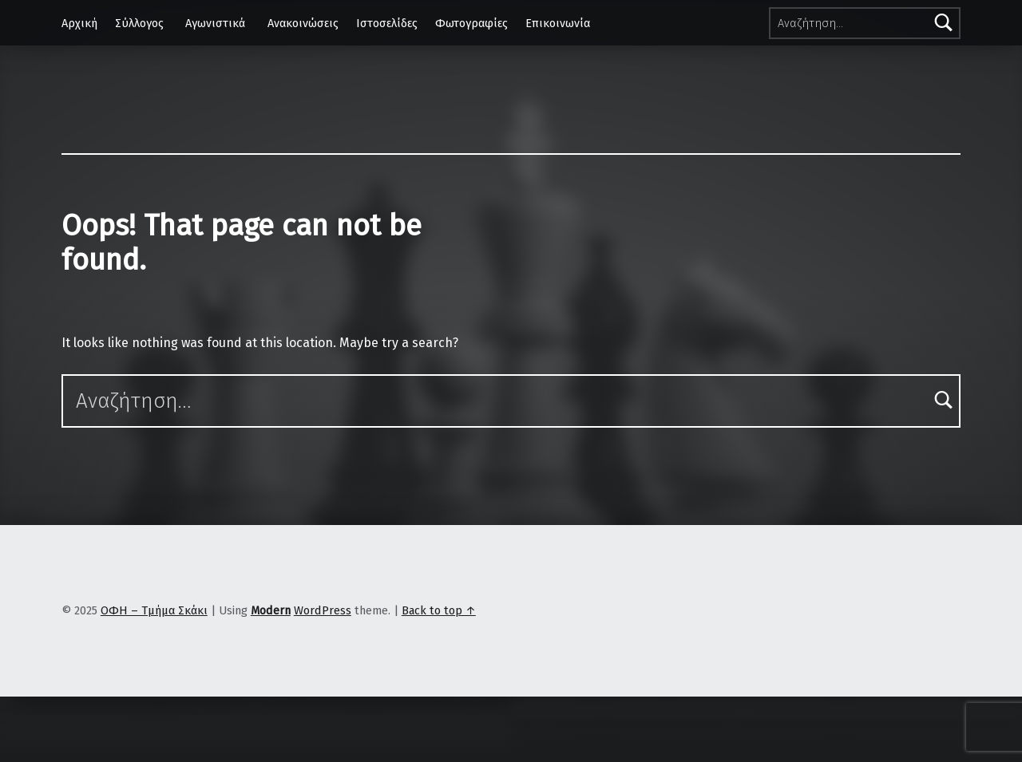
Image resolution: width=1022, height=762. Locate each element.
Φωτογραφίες (471, 23)
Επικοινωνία (557, 23)
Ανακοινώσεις (303, 23)
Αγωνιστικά (215, 23)
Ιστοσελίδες (387, 23)
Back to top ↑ (439, 610)
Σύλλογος (139, 23)
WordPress (322, 610)
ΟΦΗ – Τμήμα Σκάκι (154, 610)
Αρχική (79, 23)
